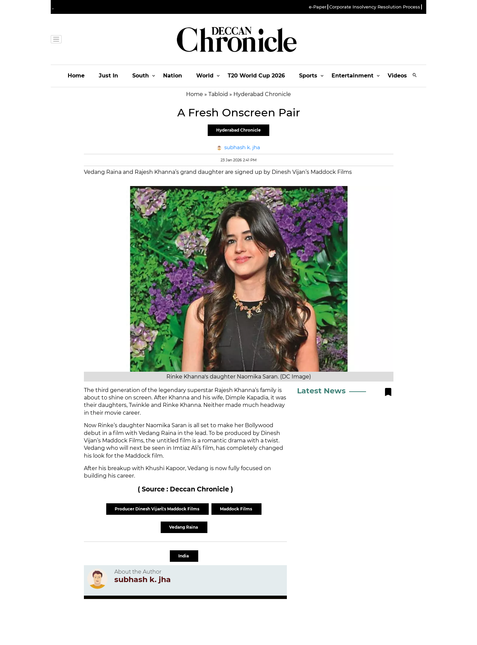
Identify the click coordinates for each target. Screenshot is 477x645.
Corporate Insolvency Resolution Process (374, 6)
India (184, 555)
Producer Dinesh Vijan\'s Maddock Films (157, 508)
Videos (397, 75)
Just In (108, 75)
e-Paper (317, 6)
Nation (172, 75)
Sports (308, 75)
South (140, 75)
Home (76, 75)
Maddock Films (236, 508)
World (204, 75)
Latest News (321, 390)
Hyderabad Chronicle (238, 130)
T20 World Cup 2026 (256, 75)
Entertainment (352, 75)
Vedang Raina (184, 527)
